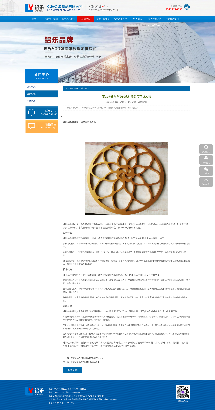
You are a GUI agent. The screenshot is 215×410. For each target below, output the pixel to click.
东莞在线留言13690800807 (155, 22)
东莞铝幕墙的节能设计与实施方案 (85, 362)
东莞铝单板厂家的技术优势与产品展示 (87, 358)
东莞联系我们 (172, 19)
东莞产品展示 (68, 19)
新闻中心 (85, 19)
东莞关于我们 (51, 19)
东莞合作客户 (120, 19)
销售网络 (137, 19)
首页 (34, 19)
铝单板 (70, 122)
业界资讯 (85, 88)
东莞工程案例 (103, 19)
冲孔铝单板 (68, 224)
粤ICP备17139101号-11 (66, 403)
